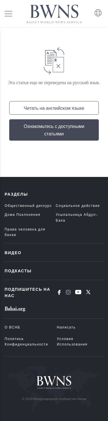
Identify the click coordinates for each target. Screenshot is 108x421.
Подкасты (18, 270)
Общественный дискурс (28, 205)
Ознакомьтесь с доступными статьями (54, 130)
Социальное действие (78, 205)
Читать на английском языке (54, 108)
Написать (66, 327)
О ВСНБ (12, 327)
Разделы (16, 194)
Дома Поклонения (22, 214)
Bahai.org (15, 308)
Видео (13, 252)
